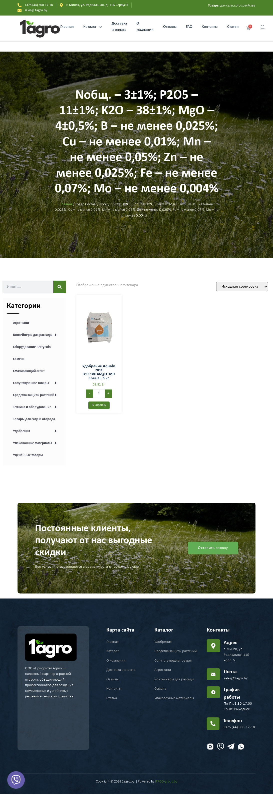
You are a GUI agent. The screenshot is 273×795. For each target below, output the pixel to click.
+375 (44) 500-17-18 (239, 728)
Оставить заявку (213, 548)
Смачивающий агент (29, 371)
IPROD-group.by (166, 782)
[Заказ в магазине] (242, 286)
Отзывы (171, 27)
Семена (19, 359)
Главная (62, 27)
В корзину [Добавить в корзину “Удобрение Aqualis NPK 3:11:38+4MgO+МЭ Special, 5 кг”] (99, 405)
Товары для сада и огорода (34, 419)
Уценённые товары (28, 455)
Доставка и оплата (117, 27)
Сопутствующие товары (37, 383)
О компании (145, 27)
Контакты (213, 27)
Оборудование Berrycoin (32, 347)
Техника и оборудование (37, 407)
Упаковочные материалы (37, 443)
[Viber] (16, 780)
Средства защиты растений (37, 395)
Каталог (89, 27)
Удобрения (37, 431)
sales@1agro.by (236, 679)
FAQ (191, 27)
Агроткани (21, 323)
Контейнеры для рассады (37, 335)
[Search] (59, 287)
